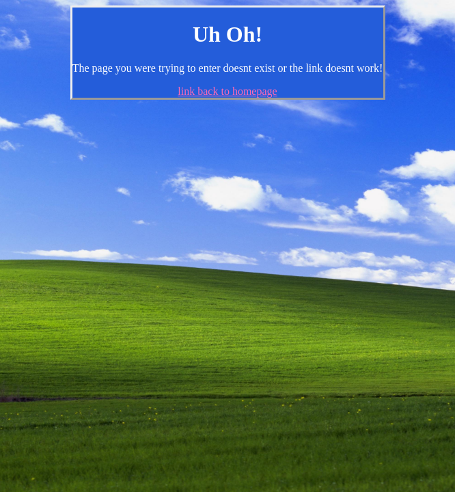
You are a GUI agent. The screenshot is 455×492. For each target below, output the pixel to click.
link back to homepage (227, 91)
